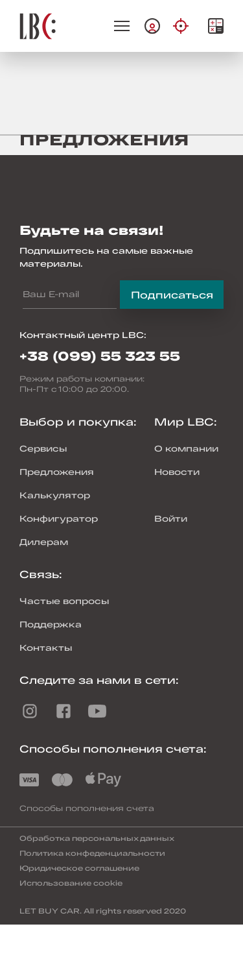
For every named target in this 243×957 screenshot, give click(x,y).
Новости (177, 471)
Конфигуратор (58, 518)
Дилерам (43, 542)
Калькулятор (54, 495)
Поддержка (50, 624)
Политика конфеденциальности (92, 853)
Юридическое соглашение (79, 868)
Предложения (56, 471)
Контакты (45, 647)
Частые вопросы (64, 601)
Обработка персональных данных (96, 838)
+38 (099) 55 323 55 (99, 355)
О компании (186, 448)
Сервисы (43, 448)
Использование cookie (70, 882)
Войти (170, 518)
